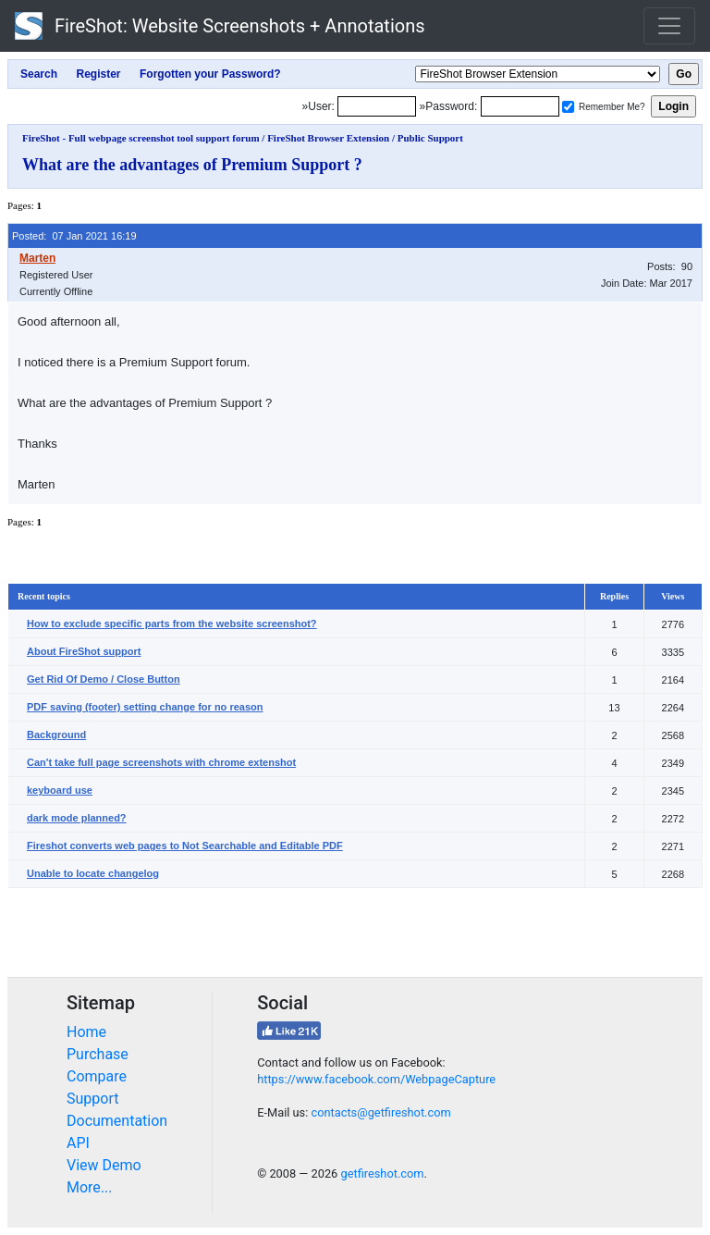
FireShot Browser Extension (328, 137)
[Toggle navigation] (669, 25)
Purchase (98, 1054)
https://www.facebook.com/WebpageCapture (376, 1079)
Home (86, 1032)
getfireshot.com (381, 1173)
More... (90, 1187)
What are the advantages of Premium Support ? (192, 164)
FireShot (220, 26)
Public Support (430, 137)
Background (56, 734)
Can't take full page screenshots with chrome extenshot (161, 762)
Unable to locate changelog (93, 873)
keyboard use (59, 790)
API (78, 1143)
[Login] (376, 106)
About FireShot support (84, 651)
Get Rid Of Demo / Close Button (103, 679)
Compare (97, 1076)
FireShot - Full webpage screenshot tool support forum (141, 137)
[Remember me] (568, 107)
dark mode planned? (77, 817)
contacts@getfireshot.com (380, 1112)
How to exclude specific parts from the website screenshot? (172, 623)
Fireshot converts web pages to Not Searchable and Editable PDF (185, 845)
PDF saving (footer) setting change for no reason (145, 706)
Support (92, 1098)
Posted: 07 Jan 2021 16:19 (74, 235)
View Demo (104, 1165)
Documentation (117, 1121)
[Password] (520, 106)
